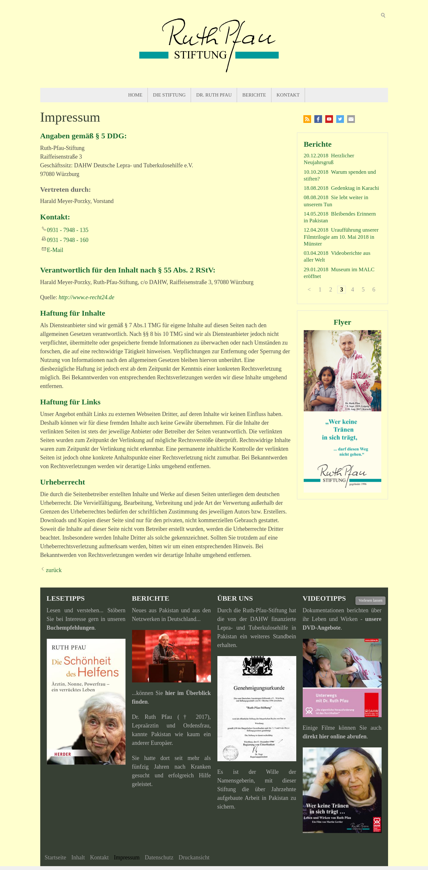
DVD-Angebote (322, 628)
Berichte (254, 94)
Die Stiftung (169, 94)
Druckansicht (193, 857)
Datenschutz (159, 857)
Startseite (55, 857)
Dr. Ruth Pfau (214, 94)
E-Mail (55, 250)
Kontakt (288, 94)
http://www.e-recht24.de (86, 297)
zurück (54, 570)
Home (135, 94)
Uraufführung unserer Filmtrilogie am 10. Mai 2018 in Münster (341, 237)
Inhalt (78, 857)
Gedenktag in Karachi (355, 188)
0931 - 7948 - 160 (68, 240)
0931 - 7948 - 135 (68, 230)
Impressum (126, 857)
